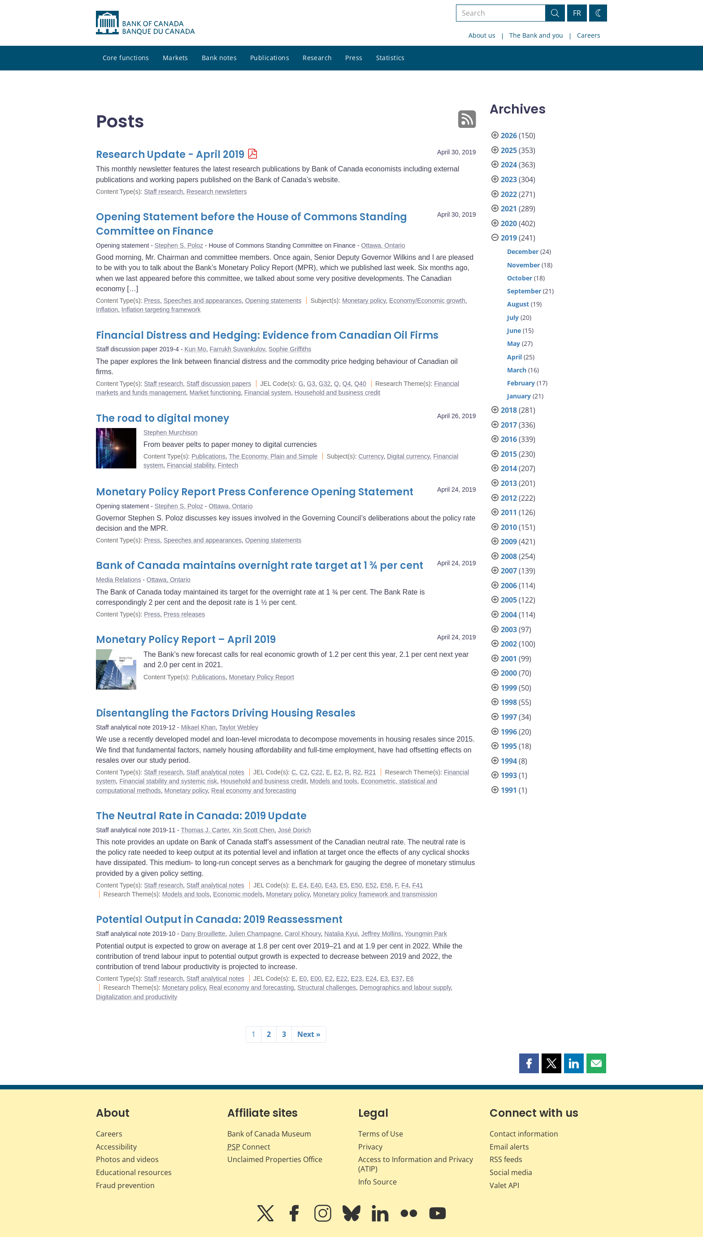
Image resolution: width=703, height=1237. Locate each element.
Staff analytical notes (215, 772)
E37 (397, 978)
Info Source (377, 1182)
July (513, 317)
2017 (509, 425)
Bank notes (219, 57)
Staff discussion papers (219, 383)
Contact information (524, 1134)
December (522, 251)
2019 (509, 238)
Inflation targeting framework (161, 309)
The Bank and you (536, 35)
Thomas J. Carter (205, 830)
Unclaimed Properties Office (274, 1159)
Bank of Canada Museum (269, 1134)
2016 (509, 439)
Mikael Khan (198, 727)
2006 (509, 585)
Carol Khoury (303, 933)
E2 (337, 772)
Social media (511, 1172)
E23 (356, 978)
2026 (509, 135)
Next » (309, 1034)
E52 (371, 885)
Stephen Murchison (170, 432)
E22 (341, 978)
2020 (509, 223)
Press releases (184, 614)
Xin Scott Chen (253, 830)
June (514, 330)
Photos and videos (127, 1159)
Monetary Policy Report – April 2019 (186, 640)
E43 (330, 885)
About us (482, 35)
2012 (509, 498)
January (519, 396)
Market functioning (215, 392)
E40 (315, 885)
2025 (509, 150)
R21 (370, 772)
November (523, 265)
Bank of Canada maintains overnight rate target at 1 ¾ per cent (259, 566)
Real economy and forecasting (253, 790)
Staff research (163, 191)
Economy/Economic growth (427, 300)
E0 (303, 978)
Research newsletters (217, 191)
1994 (509, 761)
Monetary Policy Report (261, 677)
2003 (509, 629)
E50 (356, 885)
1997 (509, 717)
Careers (588, 35)
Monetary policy (364, 300)
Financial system (267, 392)
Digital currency (408, 456)
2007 (509, 571)
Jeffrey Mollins (381, 933)
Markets (175, 57)
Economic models (238, 894)
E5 (343, 885)
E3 (384, 978)
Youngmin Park (425, 933)
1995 (509, 746)
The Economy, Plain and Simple (273, 456)
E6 (409, 978)
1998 (509, 702)
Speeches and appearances (203, 300)
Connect (248, 1147)
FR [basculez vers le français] (577, 13)
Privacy (370, 1147)
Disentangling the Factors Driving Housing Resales (226, 713)
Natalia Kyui (341, 933)
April (514, 357)
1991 (509, 790)
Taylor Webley (238, 727)
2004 (509, 615)
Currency (370, 456)
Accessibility (116, 1147)
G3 (311, 383)
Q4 (347, 383)
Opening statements (273, 300)
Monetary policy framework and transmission (375, 894)
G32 (324, 383)
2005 (509, 600)
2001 (509, 659)
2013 (509, 483)
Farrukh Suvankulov (237, 349)
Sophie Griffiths (290, 349)
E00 (315, 978)
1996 (509, 732)
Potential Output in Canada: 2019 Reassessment (219, 920)
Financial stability (190, 465)
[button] (529, 1063)
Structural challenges (326, 987)
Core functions (126, 57)
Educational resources (134, 1172)
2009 (509, 541)
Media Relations (118, 579)
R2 (357, 772)
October (519, 278)
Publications (269, 57)
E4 (303, 885)
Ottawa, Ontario (383, 245)
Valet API (504, 1185)
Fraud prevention (125, 1185)
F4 (404, 885)
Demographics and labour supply (405, 987)
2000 (509, 673)
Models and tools (333, 781)
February (521, 383)
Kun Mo (195, 349)
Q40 (360, 383)
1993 (509, 775)
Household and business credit (337, 392)
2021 (509, 209)
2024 (509, 165)
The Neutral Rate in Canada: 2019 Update (201, 816)
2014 (509, 468)
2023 (509, 179)
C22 (317, 772)
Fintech (227, 465)
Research (317, 57)
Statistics (390, 57)
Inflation (107, 309)
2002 (509, 644)
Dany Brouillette (203, 933)
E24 (371, 978)
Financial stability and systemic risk (168, 781)
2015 (509, 454)
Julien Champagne (255, 933)
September (524, 291)
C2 (303, 772)
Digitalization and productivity (136, 997)
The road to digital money (162, 418)
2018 (509, 410)
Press (353, 57)
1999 (509, 688)
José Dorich (294, 830)
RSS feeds (506, 1159)
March (516, 370)
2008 (509, 556)
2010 (509, 527)
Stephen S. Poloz (179, 245)
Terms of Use (380, 1134)
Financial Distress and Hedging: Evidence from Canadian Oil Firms (267, 335)
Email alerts (509, 1147)
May (513, 343)
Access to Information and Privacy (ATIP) (415, 1164)
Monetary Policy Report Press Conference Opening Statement (254, 492)
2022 (509, 194)
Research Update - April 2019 (170, 155)
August (518, 304)
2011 (509, 512)
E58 (385, 885)
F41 (417, 885)
